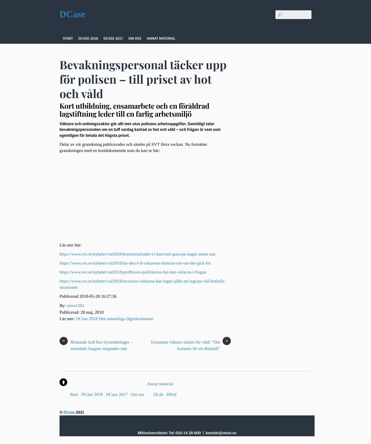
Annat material (161, 38)
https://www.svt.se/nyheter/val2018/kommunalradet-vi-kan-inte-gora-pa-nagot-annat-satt (137, 254)
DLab (158, 394)
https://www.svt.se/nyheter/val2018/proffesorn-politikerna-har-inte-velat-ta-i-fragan (133, 272)
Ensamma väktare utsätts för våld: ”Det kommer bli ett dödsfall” (191, 345)
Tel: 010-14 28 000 (185, 432)
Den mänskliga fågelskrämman (126, 318)
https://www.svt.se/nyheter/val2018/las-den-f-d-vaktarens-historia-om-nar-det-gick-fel (135, 263)
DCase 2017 (113, 38)
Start (68, 38)
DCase (69, 412)
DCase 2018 (88, 38)
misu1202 (75, 305)
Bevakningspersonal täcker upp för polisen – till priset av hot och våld (143, 79)
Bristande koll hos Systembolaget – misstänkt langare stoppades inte (96, 345)
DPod (171, 394)
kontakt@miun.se (221, 432)
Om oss (134, 38)
